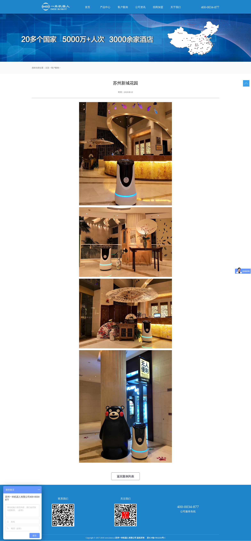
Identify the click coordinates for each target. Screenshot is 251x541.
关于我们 (175, 7)
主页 (47, 68)
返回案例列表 (125, 476)
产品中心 (105, 7)
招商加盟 (158, 7)
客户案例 (55, 68)
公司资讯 (140, 7)
